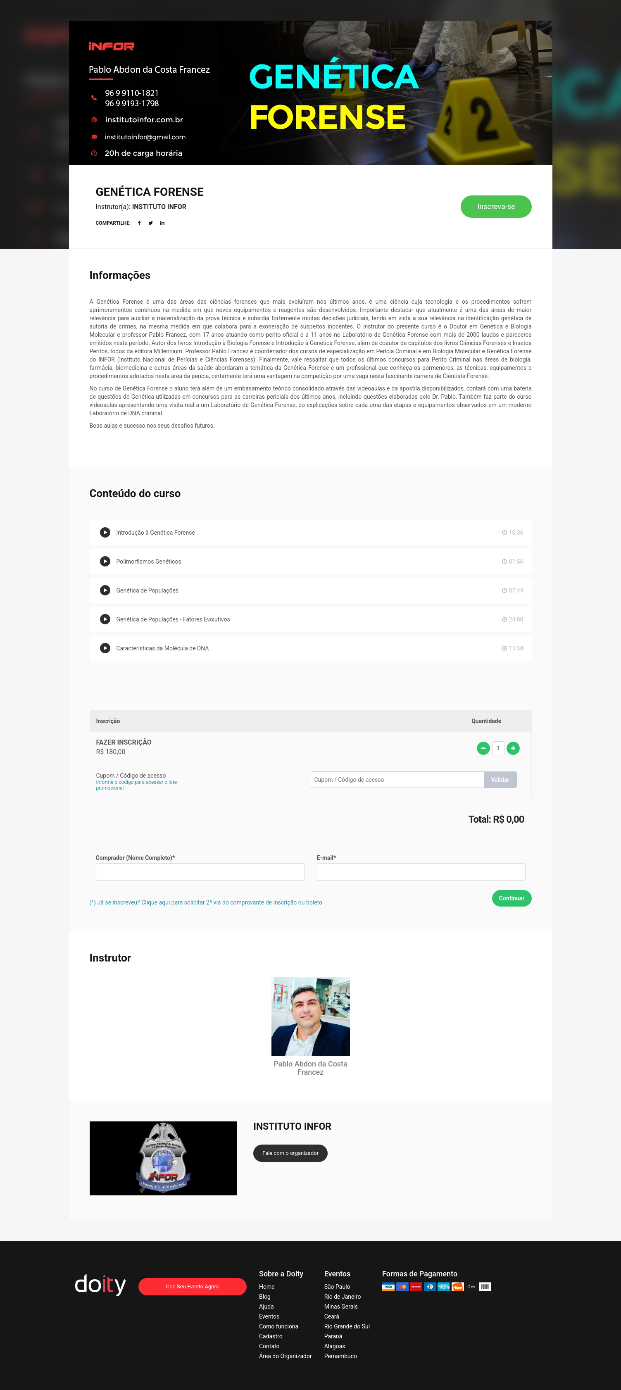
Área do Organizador (285, 1356)
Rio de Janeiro (342, 1296)
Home (267, 1286)
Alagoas (334, 1346)
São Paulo (337, 1286)
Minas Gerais (341, 1306)
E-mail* (326, 857)
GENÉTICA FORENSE (150, 192)
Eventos (269, 1316)
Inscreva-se (496, 206)
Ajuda (266, 1306)
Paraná (333, 1336)
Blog (265, 1296)
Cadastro (271, 1336)
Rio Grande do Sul (347, 1326)
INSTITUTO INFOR (159, 207)
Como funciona (278, 1326)
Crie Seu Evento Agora (192, 1286)
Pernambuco (340, 1356)
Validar (500, 779)
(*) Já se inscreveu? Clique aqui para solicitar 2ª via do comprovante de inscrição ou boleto (206, 902)
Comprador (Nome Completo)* (135, 857)
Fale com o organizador (290, 1153)
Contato (269, 1346)
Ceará (331, 1316)
